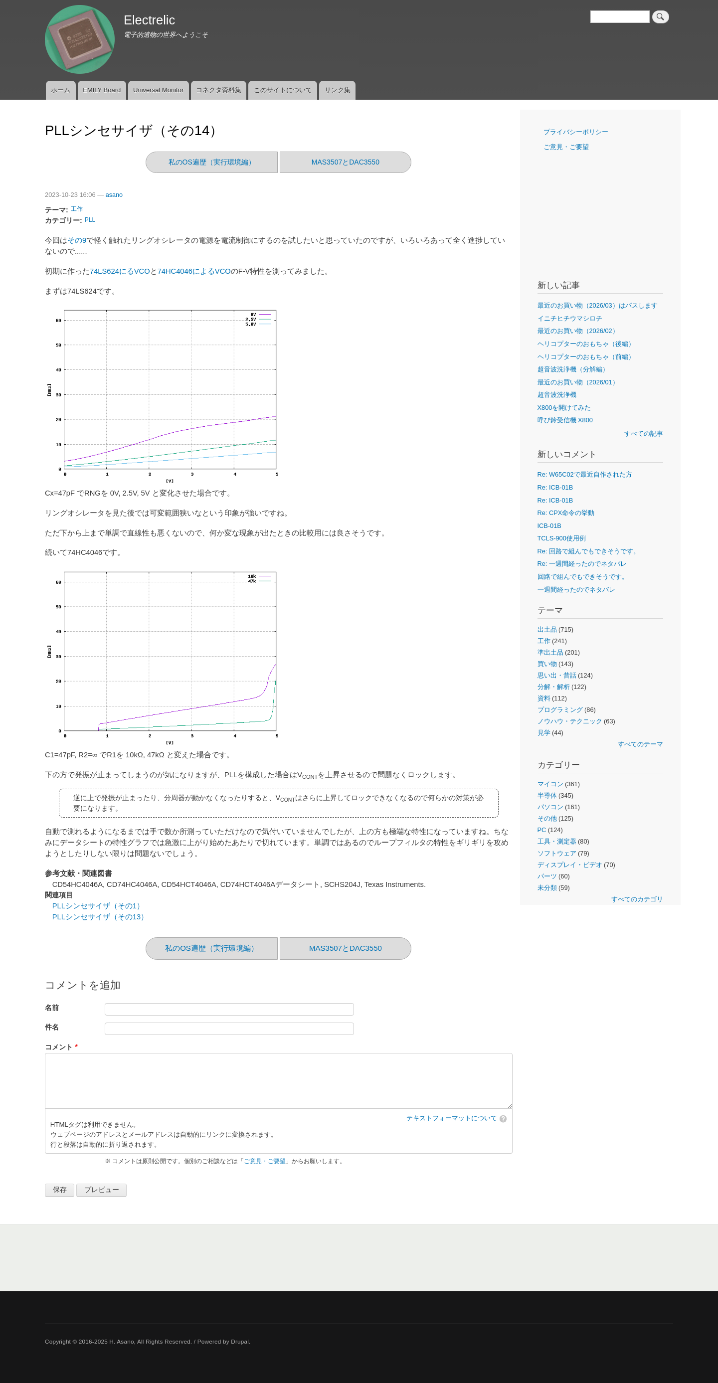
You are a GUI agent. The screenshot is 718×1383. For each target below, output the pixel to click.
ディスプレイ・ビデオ (570, 864)
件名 (52, 1027)
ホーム (60, 90)
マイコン (550, 784)
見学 (544, 732)
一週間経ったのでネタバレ (576, 589)
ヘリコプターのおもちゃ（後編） (586, 343)
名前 (52, 1008)
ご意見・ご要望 (265, 1161)
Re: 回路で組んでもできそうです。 (589, 551)
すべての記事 (643, 433)
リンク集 (338, 90)
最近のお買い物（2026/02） (578, 331)
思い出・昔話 (557, 675)
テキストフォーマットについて (451, 1118)
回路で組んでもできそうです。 (583, 576)
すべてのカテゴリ (637, 899)
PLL (90, 219)
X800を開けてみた (564, 407)
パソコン (550, 807)
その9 (76, 240)
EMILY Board (102, 90)
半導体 (547, 795)
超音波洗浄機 (557, 394)
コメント (59, 1047)
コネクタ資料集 (218, 90)
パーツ (547, 876)
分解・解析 (554, 687)
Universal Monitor (158, 90)
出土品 (547, 629)
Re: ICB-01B (555, 487)
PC (542, 830)
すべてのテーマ (640, 744)
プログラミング (560, 709)
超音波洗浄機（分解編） (573, 369)
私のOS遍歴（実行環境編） (212, 162)
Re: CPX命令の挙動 (566, 513)
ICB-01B (549, 525)
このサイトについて (283, 90)
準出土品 (550, 652)
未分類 (547, 887)
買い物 (547, 664)
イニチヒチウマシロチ (570, 318)
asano (114, 194)
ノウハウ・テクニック (570, 721)
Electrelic (149, 20)
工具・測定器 (557, 841)
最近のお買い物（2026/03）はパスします (598, 305)
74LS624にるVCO (120, 271)
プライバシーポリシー (575, 132)
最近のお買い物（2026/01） (578, 382)
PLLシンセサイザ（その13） (100, 917)
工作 (77, 209)
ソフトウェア (557, 853)
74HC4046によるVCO (194, 271)
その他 (547, 818)
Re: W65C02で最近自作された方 (585, 474)
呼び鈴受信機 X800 (565, 420)
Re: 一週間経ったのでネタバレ (582, 563)
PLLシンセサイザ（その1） (98, 906)
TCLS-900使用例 (562, 538)
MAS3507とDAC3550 (345, 162)
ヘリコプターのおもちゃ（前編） (586, 356)
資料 (544, 698)
